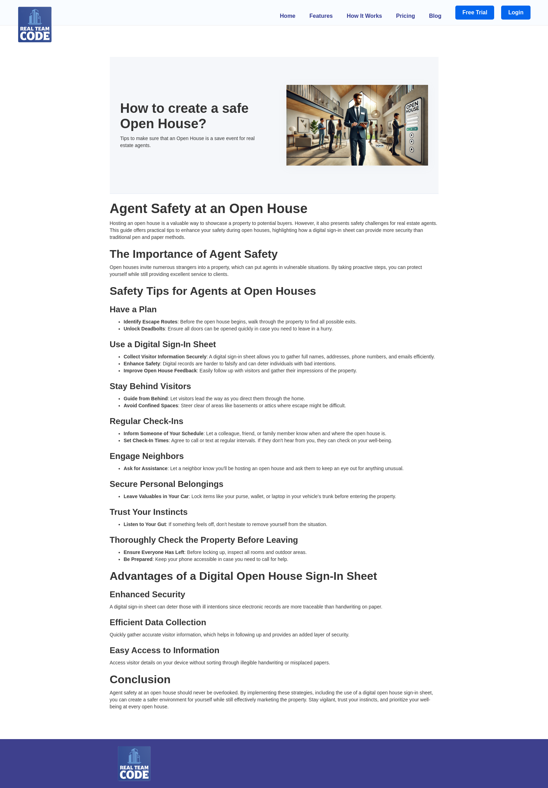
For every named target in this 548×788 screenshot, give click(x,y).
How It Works (364, 16)
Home (287, 16)
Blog (435, 16)
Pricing (405, 16)
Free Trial (474, 12)
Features (321, 16)
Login (516, 12)
